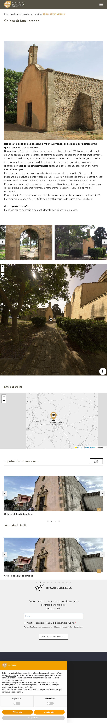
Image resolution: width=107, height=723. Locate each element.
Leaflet (78, 436)
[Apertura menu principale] (101, 4)
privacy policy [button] (11, 675)
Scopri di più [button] (33, 718)
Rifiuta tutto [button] (17, 712)
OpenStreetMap (91, 436)
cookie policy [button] (19, 680)
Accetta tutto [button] (49, 712)
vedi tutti (96, 450)
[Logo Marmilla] (14, 4)
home (17, 14)
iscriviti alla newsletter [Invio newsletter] (53, 624)
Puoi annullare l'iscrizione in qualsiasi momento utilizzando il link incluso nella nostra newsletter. (53, 614)
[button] (104, 230)
